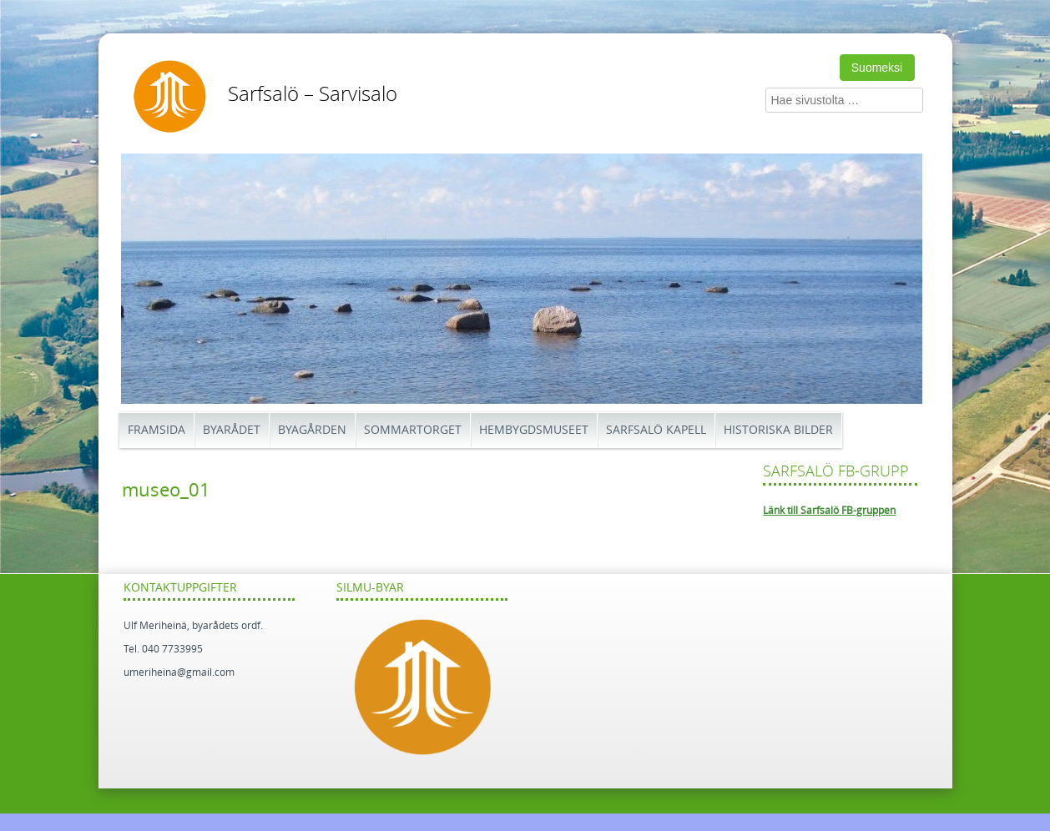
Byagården (312, 430)
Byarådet (231, 430)
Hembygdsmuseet (533, 430)
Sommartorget (413, 430)
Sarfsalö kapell (656, 430)
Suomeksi (876, 67)
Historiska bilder (778, 430)
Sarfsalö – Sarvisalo (312, 94)
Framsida (156, 430)
